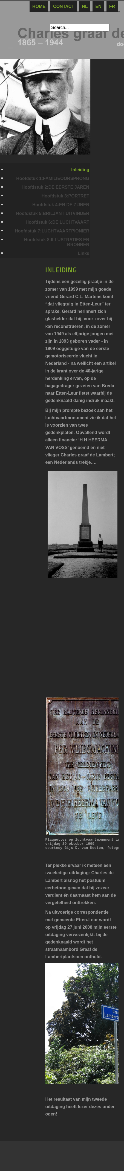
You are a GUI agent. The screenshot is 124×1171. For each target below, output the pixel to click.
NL (85, 6)
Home (38, 6)
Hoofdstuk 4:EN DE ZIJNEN (60, 204)
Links (83, 253)
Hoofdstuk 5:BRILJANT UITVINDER (52, 213)
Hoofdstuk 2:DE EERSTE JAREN (55, 187)
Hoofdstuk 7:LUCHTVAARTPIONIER (52, 231)
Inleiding (80, 169)
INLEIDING (61, 270)
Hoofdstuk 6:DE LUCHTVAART (57, 222)
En (98, 6)
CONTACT (63, 6)
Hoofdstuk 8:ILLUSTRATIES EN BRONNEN (56, 242)
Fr (112, 6)
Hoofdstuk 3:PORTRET (65, 196)
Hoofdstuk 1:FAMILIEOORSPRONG (52, 178)
